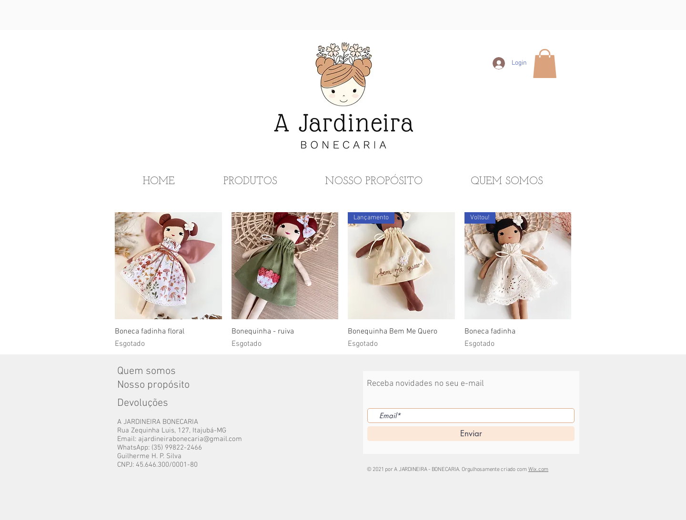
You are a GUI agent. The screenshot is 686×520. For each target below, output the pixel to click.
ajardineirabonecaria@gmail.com (190, 439)
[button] (545, 63)
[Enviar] (471, 433)
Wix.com (538, 469)
